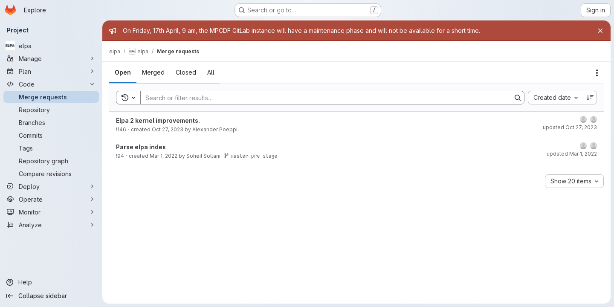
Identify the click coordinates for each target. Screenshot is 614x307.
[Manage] (51, 58)
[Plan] (51, 71)
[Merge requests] (51, 97)
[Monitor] (51, 212)
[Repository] (51, 110)
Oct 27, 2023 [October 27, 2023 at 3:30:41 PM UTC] (167, 129)
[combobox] (555, 97)
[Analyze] (51, 225)
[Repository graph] (51, 161)
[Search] (321, 98)
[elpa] (51, 46)
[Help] (51, 282)
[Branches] (51, 122)
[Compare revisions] (51, 174)
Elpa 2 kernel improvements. (158, 120)
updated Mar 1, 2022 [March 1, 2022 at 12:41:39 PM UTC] (572, 154)
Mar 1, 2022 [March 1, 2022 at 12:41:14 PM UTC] (163, 156)
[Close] (600, 31)
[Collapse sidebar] (51, 296)
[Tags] (51, 148)
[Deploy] (51, 186)
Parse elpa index (141, 147)
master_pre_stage (250, 156)
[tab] (122, 72)
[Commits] (51, 135)
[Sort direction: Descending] (590, 97)
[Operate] (51, 199)
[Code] (51, 84)
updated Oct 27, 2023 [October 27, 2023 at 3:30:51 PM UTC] (570, 127)
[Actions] (597, 73)
